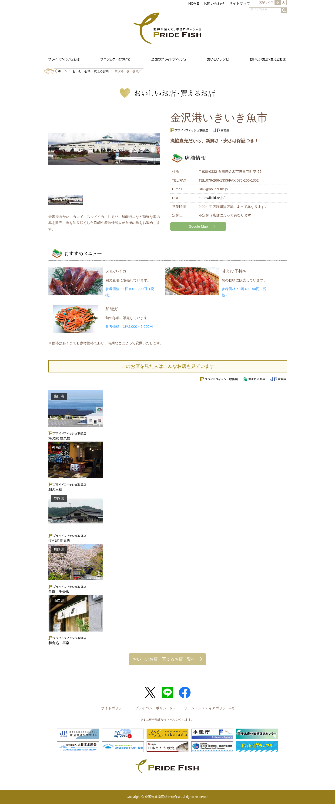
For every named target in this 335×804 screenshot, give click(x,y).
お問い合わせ (214, 3)
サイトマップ (239, 3)
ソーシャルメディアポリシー (209, 708)
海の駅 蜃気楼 (59, 438)
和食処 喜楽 (58, 643)
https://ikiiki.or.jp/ (211, 198)
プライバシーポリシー (154, 708)
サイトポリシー (113, 708)
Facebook (185, 692)
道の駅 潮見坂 (59, 541)
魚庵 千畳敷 (58, 592)
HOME (193, 3)
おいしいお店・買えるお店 (91, 71)
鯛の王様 (55, 489)
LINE (167, 692)
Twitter (150, 692)
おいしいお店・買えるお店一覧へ (164, 659)
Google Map (198, 226)
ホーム (62, 71)
